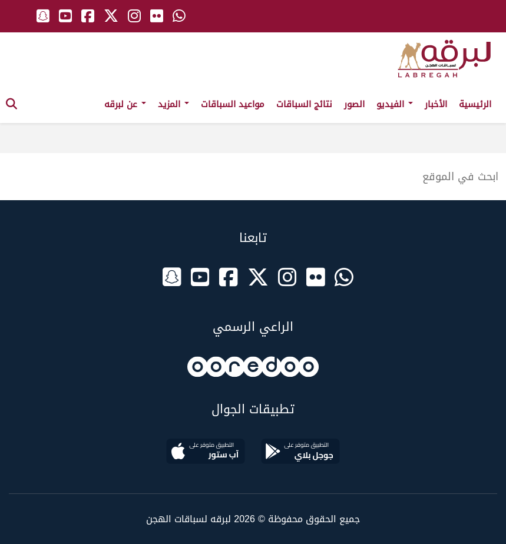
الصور (354, 104)
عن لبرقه (125, 104)
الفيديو (394, 104)
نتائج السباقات (304, 104)
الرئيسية (475, 104)
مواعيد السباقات (232, 104)
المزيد (173, 104)
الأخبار (436, 104)
